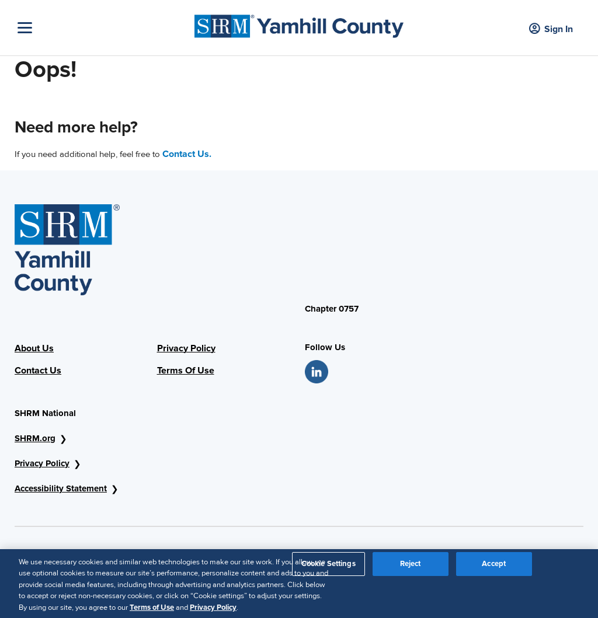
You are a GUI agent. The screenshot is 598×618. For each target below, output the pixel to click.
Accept (494, 566)
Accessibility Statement (61, 488)
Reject (410, 566)
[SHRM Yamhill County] (299, 23)
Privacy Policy (186, 348)
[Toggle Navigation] (103, 27)
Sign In (551, 29)
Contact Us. (186, 154)
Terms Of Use (185, 370)
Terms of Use (152, 610)
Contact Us (38, 370)
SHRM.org (35, 438)
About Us (34, 348)
